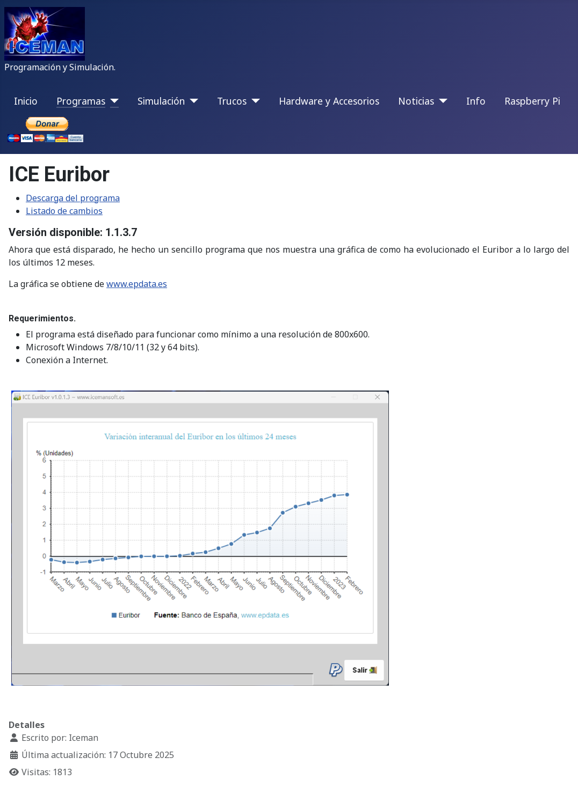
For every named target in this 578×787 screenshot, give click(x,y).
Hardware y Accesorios (329, 100)
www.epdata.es (136, 284)
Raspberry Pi (532, 100)
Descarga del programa (73, 198)
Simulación (161, 100)
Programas (80, 100)
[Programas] (112, 101)
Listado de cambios (64, 211)
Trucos (232, 100)
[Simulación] (191, 101)
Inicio (26, 100)
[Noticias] (440, 101)
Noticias (416, 100)
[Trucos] (253, 101)
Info (476, 100)
